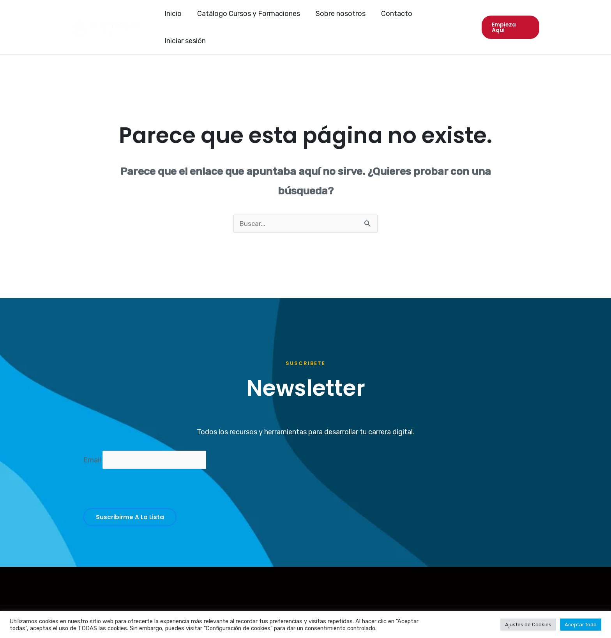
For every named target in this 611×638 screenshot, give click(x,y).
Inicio (176, 18)
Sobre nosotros (341, 18)
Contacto (395, 18)
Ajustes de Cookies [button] (528, 624)
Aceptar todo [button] (581, 624)
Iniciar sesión (445, 18)
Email (92, 444)
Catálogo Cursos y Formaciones (250, 18)
